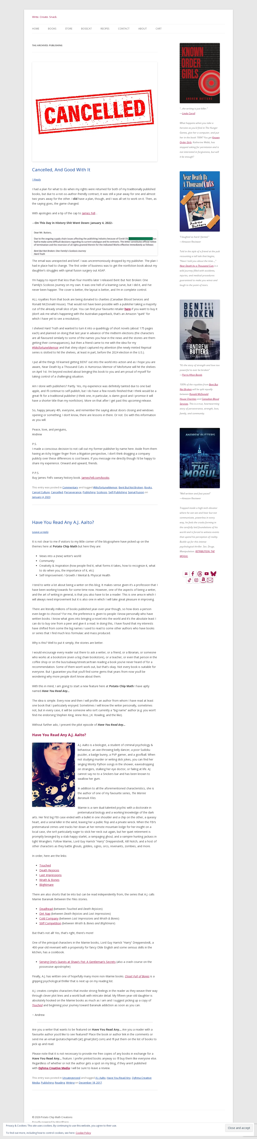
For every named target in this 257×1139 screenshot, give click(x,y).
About (142, 28)
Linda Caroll (188, 113)
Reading (60, 1082)
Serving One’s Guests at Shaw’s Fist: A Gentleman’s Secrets (77, 962)
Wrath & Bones (49, 880)
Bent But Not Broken (131, 487)
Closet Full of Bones (137, 976)
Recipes (105, 28)
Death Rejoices (49, 870)
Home (35, 28)
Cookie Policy (83, 1133)
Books (52, 28)
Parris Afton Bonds (192, 375)
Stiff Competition (50, 923)
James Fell (88, 213)
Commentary (70, 487)
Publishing (89, 492)
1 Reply (36, 179)
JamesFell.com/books (95, 478)
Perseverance (73, 492)
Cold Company (48, 918)
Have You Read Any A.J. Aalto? (63, 522)
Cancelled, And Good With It (61, 169)
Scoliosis (102, 492)
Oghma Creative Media (54, 1068)
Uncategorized (71, 1078)
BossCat (86, 28)
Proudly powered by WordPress (50, 1122)
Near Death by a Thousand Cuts (197, 265)
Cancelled (57, 492)
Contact (124, 28)
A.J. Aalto (100, 1078)
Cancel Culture (41, 492)
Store (68, 28)
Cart (159, 28)
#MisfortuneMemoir (45, 347)
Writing (70, 1082)
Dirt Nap (44, 913)
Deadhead (46, 909)
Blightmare (46, 885)
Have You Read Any (119, 1078)
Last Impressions (50, 875)
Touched (45, 865)
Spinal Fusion (136, 492)
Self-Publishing (117, 492)
